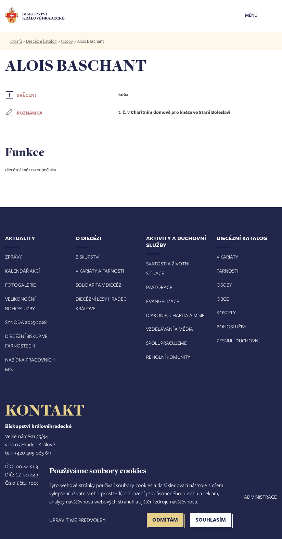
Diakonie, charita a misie (175, 315)
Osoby (67, 41)
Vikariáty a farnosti (100, 270)
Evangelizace (162, 301)
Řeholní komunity (168, 357)
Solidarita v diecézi (99, 284)
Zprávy (13, 256)
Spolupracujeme (166, 343)
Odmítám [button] (165, 519)
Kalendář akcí (22, 270)
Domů (16, 41)
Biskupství (87, 256)
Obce (223, 298)
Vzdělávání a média (169, 329)
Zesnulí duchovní (238, 340)
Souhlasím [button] (210, 519)
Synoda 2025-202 (24, 322)
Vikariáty (227, 256)
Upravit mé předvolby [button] (77, 519)
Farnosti (227, 270)
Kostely (226, 312)
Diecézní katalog (41, 41)
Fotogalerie (20, 284)
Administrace (260, 497)
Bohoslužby (231, 326)
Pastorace (159, 287)
